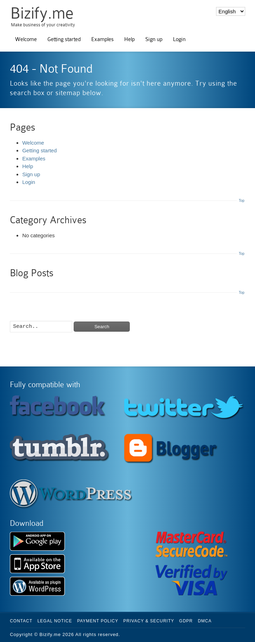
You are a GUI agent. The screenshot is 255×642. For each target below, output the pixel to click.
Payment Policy (97, 620)
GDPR (186, 620)
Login (179, 39)
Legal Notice (55, 620)
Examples (102, 39)
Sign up (153, 39)
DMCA (205, 620)
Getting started (64, 39)
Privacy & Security (148, 620)
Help (129, 39)
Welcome (26, 39)
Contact (21, 620)
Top (241, 201)
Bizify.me (42, 13)
